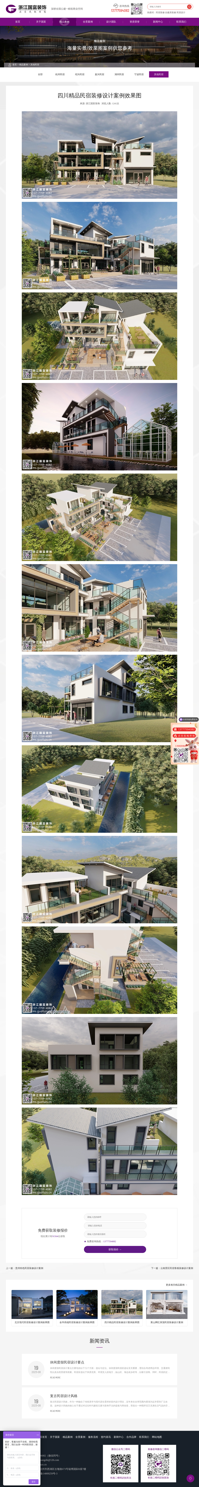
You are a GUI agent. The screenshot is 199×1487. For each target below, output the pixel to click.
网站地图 (157, 1437)
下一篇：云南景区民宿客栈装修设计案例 (172, 1268)
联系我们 (181, 21)
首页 (17, 21)
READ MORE (55, 1378)
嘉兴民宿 (99, 74)
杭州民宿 (60, 74)
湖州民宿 (119, 74)
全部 (40, 74)
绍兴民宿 (79, 74)
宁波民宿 (139, 74)
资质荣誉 (135, 21)
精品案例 (64, 21)
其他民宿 (34, 64)
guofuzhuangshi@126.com (45, 1460)
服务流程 (93, 1437)
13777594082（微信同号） (46, 1455)
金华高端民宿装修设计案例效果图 (77, 1322)
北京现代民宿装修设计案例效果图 (32, 1322)
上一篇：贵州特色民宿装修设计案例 (24, 1268)
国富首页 (42, 1437)
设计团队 (111, 21)
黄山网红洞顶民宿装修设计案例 (166, 1322)
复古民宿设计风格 (63, 1396)
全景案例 (88, 21)
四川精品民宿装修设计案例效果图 (121, 1322)
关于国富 (41, 21)
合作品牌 (131, 1437)
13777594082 (120, 11)
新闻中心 (158, 21)
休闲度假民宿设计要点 (67, 1362)
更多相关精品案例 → (176, 1285)
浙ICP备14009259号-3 (45, 1473)
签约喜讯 (106, 1437)
